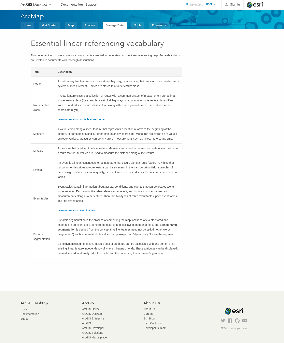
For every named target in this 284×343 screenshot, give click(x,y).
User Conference (154, 323)
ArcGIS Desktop (92, 313)
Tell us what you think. (235, 328)
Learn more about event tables (76, 210)
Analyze (90, 25)
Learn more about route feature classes (82, 119)
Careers (148, 313)
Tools (137, 25)
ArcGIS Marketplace (94, 337)
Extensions (159, 25)
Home (27, 25)
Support (91, 4)
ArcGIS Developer (93, 328)
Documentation (72, 4)
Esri (255, 4)
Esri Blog (149, 318)
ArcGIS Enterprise (93, 318)
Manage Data (115, 25)
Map (71, 25)
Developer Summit (155, 328)
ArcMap (32, 16)
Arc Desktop (34, 4)
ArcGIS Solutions (92, 332)
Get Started (49, 25)
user (209, 4)
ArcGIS (86, 323)
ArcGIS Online (91, 309)
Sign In (235, 4)
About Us (149, 309)
